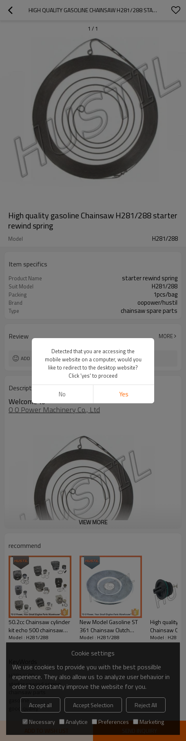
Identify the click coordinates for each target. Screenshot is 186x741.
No (62, 394)
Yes (123, 394)
